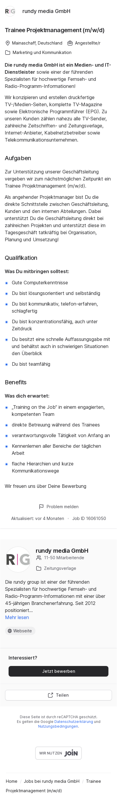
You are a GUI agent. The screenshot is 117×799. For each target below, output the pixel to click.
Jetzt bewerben (58, 671)
